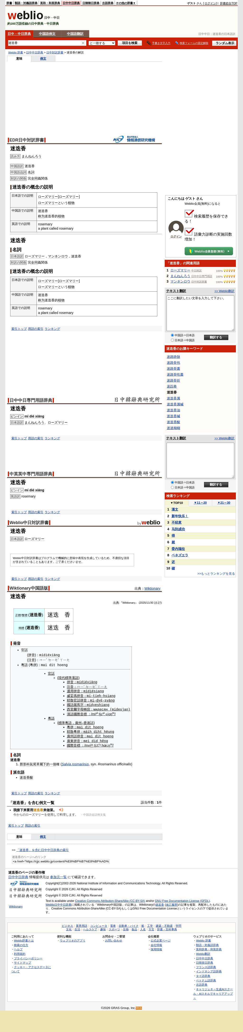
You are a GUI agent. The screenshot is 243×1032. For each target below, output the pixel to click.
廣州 (78, 722)
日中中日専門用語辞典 (30, 400)
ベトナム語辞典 (206, 978)
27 (159, 602)
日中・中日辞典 (19, 34)
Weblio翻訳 (203, 952)
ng (106, 739)
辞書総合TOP (228, 3)
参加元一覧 (58, 875)
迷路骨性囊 (175, 374)
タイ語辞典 (203, 974)
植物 (71, 203)
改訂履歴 (171, 903)
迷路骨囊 (173, 368)
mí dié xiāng (34, 416)
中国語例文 (47, 34)
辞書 (9, 3)
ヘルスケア (90, 928)
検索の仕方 (21, 943)
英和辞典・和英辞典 (209, 947)
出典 (116, 602)
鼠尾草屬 (36, 763)
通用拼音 (73, 691)
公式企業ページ (161, 939)
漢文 (175, 509)
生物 (126, 928)
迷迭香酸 (26, 776)
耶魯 (70, 700)
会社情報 (156, 943)
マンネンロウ (58, 256)
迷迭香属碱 (175, 404)
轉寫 (87, 708)
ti (100, 713)
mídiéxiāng (49, 655)
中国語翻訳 (75, 34)
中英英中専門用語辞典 (30, 474)
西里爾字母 (75, 708)
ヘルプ (18, 947)
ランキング (52, 329)
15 (155, 602)
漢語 (70, 713)
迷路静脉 (173, 357)
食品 (134, 928)
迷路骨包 (173, 363)
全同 (34, 178)
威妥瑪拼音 (75, 695)
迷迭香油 (173, 410)
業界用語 (81, 924)
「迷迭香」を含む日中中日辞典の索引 (42, 848)
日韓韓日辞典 (90, 3)
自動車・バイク (129, 924)
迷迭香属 (173, 398)
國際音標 (80, 713)
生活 (77, 928)
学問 (178, 924)
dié (91, 690)
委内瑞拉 (178, 549)
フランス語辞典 (206, 965)
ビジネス (67, 924)
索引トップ (19, 329)
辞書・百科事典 (167, 928)
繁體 (25, 615)
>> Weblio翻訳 (224, 291)
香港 (87, 722)
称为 (41, 216)
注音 (31, 660)
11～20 (200, 502)
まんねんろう (32, 156)
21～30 (223, 502)
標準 (61, 722)
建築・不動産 (164, 924)
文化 (69, 928)
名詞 (31, 172)
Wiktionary (152, 588)
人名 (143, 928)
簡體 (21, 628)
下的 (46, 763)
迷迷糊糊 (173, 428)
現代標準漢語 (68, 678)
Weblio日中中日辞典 (58, 903)
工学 (150, 924)
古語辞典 (107, 3)
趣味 (103, 928)
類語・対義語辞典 (26, 3)
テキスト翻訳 (176, 291)
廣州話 (72, 735)
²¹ (92, 744)
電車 (113, 924)
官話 (24, 650)
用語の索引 (35, 329)
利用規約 (19, 952)
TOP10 (176, 503)
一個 (53, 763)
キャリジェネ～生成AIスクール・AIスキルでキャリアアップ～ (213, 992)
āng (111, 699)
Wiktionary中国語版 (28, 588)
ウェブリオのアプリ (72, 939)
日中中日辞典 (71, 3)
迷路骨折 (173, 380)
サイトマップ (22, 961)
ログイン (210, 3)
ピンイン (17, 416)
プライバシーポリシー (28, 956)
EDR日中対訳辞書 (26, 140)
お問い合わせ (113, 939)
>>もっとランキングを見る (216, 573)
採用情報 (156, 947)
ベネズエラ (180, 555)
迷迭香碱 (173, 416)
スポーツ (114, 928)
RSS (139, 1006)
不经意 (177, 522)
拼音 (31, 655)
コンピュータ (98, 924)
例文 (43, 58)
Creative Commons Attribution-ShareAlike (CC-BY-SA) (110, 899)
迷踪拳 (172, 386)
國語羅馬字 (75, 704)
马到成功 (178, 529)
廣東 (70, 739)
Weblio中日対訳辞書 (29, 522)
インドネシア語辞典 (209, 969)
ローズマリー (48, 197)
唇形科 (25, 763)
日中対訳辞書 (54, 52)
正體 (18, 615)
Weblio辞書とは (24, 939)
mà (86, 730)
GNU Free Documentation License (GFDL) (182, 899)
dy (98, 699)
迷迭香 (159, 903)
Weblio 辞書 (15, 52)
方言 (151, 928)
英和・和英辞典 (50, 3)
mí (86, 690)
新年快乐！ (180, 516)
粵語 (24, 665)
